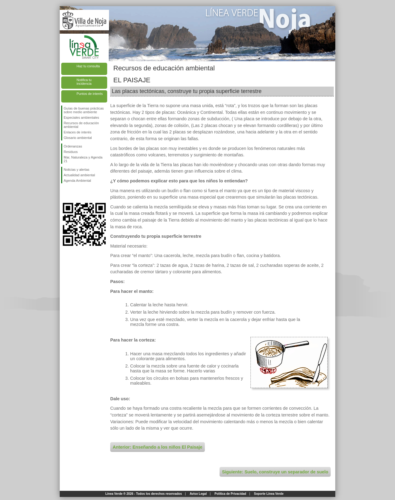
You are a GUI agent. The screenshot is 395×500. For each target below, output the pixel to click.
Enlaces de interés (78, 132)
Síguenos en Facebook (65, 193)
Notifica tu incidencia (84, 81)
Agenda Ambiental (77, 180)
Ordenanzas (73, 146)
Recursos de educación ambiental (81, 125)
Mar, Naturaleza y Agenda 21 (83, 159)
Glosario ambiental (78, 138)
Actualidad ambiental (79, 175)
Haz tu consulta (88, 66)
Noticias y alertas (76, 169)
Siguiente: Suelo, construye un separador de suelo (275, 471)
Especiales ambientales (81, 117)
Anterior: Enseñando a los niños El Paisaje (157, 447)
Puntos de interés (90, 93)
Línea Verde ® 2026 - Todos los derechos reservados (143, 493)
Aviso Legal (198, 493)
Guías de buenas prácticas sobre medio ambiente (84, 110)
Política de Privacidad (230, 493)
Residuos (71, 152)
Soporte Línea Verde (269, 493)
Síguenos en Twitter (75, 193)
